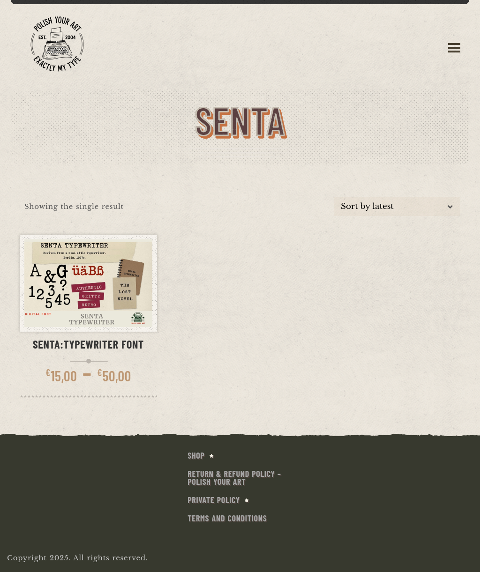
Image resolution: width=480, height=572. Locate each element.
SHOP (196, 455)
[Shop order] (397, 206)
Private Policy (214, 500)
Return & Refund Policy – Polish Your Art (234, 477)
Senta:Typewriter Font (88, 344)
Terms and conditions (227, 518)
